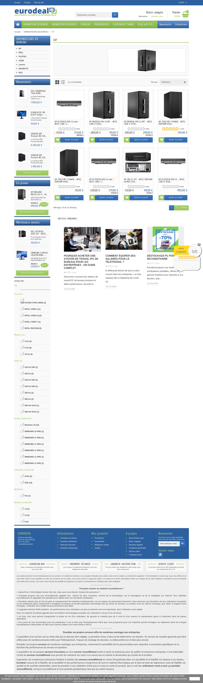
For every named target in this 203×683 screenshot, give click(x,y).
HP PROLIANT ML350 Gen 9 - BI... (39, 193)
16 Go (28, 354)
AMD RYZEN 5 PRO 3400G (33, 303)
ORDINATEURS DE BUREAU (35, 24)
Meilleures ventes (102, 545)
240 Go (29, 374)
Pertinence (173, 82)
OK (115, 15)
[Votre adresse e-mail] (169, 543)
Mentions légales (136, 545)
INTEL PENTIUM (33, 328)
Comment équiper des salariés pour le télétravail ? (120, 258)
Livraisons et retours (68, 538)
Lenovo (22, 64)
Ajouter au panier (67, 139)
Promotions (181, 24)
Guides (97, 548)
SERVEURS (86, 24)
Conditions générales (137, 548)
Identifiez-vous (157, 16)
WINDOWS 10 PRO (34, 431)
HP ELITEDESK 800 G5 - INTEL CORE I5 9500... (171, 180)
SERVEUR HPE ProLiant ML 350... (39, 135)
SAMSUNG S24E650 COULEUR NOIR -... (39, 254)
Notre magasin (135, 541)
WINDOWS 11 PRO (34, 438)
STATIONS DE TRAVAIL (123, 24)
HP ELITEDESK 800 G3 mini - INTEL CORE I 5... (67, 122)
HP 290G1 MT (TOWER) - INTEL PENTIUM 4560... (172, 122)
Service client (134, 551)
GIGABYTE (23, 69)
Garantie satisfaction (68, 541)
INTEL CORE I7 (33, 322)
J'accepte (194, 678)
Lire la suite (69, 289)
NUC (21, 73)
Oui (27, 496)
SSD (28, 483)
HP (20, 48)
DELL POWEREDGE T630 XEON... (38, 92)
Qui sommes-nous (136, 538)
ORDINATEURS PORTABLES (64, 24)
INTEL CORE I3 (33, 309)
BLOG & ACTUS (145, 24)
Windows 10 (32, 425)
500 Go (29, 399)
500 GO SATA (32, 405)
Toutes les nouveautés (32, 173)
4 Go (28, 341)
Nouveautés (165, 24)
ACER (21, 60)
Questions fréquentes (69, 548)
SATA (28, 476)
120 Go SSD (31, 367)
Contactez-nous (135, 555)
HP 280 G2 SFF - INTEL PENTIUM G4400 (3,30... (138, 180)
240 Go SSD (31, 380)
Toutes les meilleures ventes (32, 273)
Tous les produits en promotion (32, 212)
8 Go (28, 348)
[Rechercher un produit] (93, 15)
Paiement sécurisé (67, 545)
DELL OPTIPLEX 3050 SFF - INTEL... (39, 232)
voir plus (191, 269)
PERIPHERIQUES (101, 24)
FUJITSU (22, 56)
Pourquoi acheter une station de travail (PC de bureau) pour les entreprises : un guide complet (81, 261)
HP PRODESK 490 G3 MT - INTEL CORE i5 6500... (103, 122)
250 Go (29, 393)
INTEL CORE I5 (33, 316)
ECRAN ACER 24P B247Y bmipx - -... (39, 113)
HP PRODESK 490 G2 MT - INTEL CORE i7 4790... (138, 122)
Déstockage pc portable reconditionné (164, 257)
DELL (21, 52)
